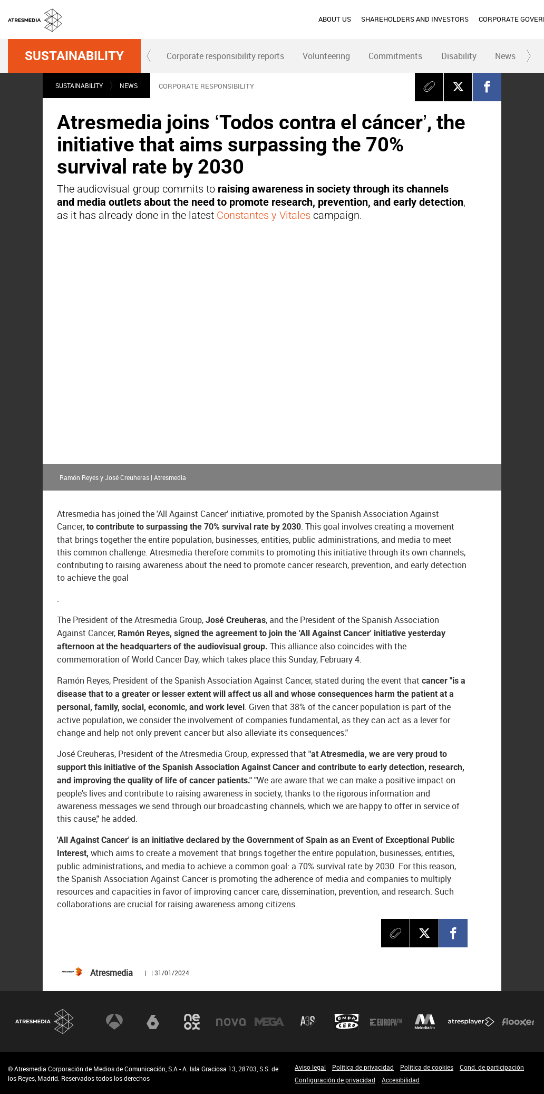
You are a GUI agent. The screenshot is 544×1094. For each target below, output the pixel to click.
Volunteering (326, 56)
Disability (459, 56)
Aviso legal (310, 1067)
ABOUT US (148, 19)
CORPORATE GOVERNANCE (335, 19)
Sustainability (74, 56)
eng (523, 18)
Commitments (395, 56)
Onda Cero (347, 1022)
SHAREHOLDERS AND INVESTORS (228, 19)
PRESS (462, 19)
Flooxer (518, 1022)
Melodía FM (425, 1022)
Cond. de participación (492, 1067)
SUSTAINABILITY (414, 19)
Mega (269, 1022)
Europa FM (386, 1022)
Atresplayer (471, 1022)
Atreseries (308, 1022)
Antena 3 (114, 1022)
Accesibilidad (401, 1080)
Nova (231, 1022)
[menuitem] (148, 19)
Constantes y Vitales (263, 215)
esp (497, 18)
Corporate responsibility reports (225, 56)
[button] (149, 56)
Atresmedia (45, 1021)
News (505, 56)
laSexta (153, 1022)
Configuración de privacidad (335, 1080)
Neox (192, 1022)
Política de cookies (426, 1067)
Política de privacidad (363, 1067)
